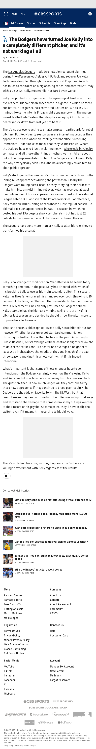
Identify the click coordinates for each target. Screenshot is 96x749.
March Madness (13, 613)
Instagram (10, 675)
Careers (55, 600)
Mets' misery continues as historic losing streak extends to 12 (53, 500)
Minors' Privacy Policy (17, 640)
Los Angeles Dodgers (21, 72)
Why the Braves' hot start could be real (39, 569)
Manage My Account (62, 666)
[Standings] (60, 23)
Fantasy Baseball (41, 30)
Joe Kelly (82, 76)
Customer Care (59, 635)
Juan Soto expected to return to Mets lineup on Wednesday (51, 528)
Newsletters (57, 671)
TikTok (8, 671)
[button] (82, 23)
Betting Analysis (13, 609)
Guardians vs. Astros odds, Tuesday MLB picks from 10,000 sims (51, 515)
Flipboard (9, 693)
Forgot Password (60, 680)
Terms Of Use (12, 631)
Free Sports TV (12, 604)
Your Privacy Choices (16, 644)
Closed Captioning (15, 649)
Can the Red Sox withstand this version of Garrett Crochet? (51, 541)
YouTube (9, 666)
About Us (55, 595)
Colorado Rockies (59, 199)
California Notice (14, 653)
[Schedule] (44, 23)
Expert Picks (25, 30)
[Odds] (73, 23)
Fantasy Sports (13, 600)
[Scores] (31, 23)
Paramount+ (57, 609)
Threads (9, 689)
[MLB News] (17, 23)
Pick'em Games (13, 595)
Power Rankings (10, 30)
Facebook (9, 680)
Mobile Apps (11, 618)
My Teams (56, 675)
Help (52, 631)
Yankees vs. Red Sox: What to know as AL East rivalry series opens (52, 557)
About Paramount (60, 604)
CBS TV (54, 613)
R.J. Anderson (12, 57)
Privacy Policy (12, 635)
